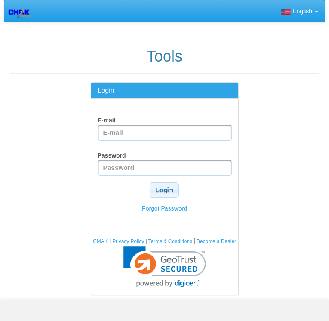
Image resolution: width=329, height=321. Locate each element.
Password (112, 155)
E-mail (107, 120)
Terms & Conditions (170, 241)
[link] (165, 266)
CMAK (101, 241)
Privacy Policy (128, 241)
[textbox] (165, 133)
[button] (164, 190)
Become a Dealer (215, 241)
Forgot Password (164, 208)
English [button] (299, 11)
